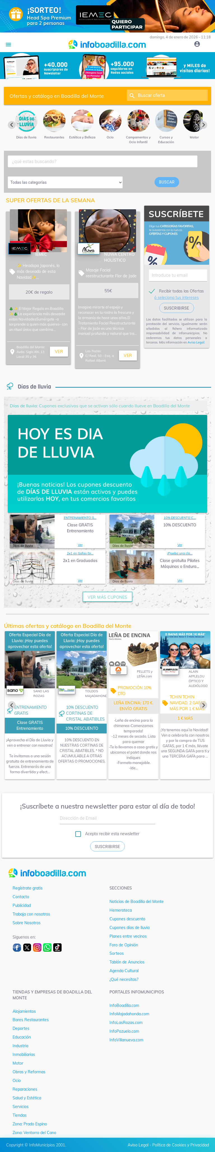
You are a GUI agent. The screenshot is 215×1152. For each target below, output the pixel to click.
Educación (22, 1037)
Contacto (21, 896)
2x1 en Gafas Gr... (80, 553)
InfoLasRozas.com (125, 1022)
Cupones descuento (127, 918)
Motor (18, 1063)
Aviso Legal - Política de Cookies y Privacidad (168, 1145)
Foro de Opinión (123, 944)
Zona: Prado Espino (30, 1124)
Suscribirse (107, 846)
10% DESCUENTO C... (180, 518)
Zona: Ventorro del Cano (34, 1132)
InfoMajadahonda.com (129, 1013)
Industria (20, 1045)
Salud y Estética (27, 1097)
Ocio (17, 1080)
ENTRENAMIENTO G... (80, 518)
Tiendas (20, 1115)
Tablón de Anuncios (126, 962)
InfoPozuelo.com (124, 1031)
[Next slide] (203, 125)
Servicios (21, 1106)
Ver (80, 545)
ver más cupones (107, 597)
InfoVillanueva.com (126, 1039)
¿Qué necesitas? (123, 979)
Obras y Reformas (29, 1071)
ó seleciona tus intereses (176, 297)
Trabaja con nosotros (31, 914)
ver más (59, 353)
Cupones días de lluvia (129, 927)
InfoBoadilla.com (124, 1005)
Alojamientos (24, 1011)
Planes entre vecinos (128, 936)
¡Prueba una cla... (180, 553)
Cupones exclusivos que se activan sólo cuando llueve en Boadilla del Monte (100, 405)
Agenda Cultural (124, 970)
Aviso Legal (196, 342)
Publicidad (22, 905)
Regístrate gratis (28, 888)
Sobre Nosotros (27, 922)
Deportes (21, 1028)
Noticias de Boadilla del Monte (136, 901)
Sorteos (116, 953)
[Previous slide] (12, 125)
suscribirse (176, 308)
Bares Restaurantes (31, 1019)
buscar (167, 182)
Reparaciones (25, 1089)
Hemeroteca (120, 910)
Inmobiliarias (24, 1054)
